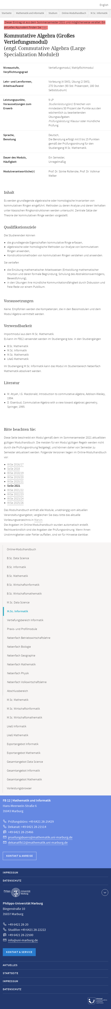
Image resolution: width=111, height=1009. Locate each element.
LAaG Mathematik (17, 735)
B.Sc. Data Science (18, 558)
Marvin (38, 520)
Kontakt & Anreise (19, 856)
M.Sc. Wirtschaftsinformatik (23, 709)
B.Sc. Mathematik (17, 576)
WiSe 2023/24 (15, 499)
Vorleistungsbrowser (19, 788)
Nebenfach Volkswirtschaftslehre (27, 682)
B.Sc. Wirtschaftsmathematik (24, 594)
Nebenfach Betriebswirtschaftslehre (28, 638)
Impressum (10, 872)
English (104, 5)
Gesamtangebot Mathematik (24, 780)
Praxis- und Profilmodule (22, 629)
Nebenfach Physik (18, 673)
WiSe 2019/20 (15, 477)
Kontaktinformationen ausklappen (104, 892)
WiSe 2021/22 (15, 490)
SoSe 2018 (13, 469)
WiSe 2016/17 (15, 465)
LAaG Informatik (16, 726)
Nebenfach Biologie (19, 647)
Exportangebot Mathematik (23, 753)
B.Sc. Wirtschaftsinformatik (23, 585)
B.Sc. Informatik (16, 567)
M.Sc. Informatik (99, 13)
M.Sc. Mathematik (17, 700)
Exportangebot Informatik (22, 744)
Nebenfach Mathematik (21, 664)
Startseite (6, 13)
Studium (53, 13)
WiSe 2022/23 (15, 494)
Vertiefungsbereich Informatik (25, 620)
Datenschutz (12, 880)
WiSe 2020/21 (15, 482)
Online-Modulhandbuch (74, 13)
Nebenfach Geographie (21, 656)
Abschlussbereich (17, 691)
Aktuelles (10, 965)
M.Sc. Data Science (18, 603)
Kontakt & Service (19, 952)
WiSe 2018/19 (15, 473)
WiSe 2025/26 (15, 503)
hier (44, 27)
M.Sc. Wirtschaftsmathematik (24, 718)
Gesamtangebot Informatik (23, 771)
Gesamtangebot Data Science (25, 762)
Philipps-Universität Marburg (17, 892)
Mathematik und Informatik (30, 13)
